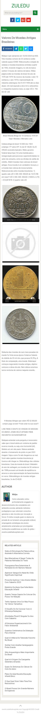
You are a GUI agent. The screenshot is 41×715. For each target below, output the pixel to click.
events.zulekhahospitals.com (12, 709)
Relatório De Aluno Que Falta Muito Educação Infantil (19, 588)
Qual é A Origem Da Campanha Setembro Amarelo (17, 660)
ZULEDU (21, 6)
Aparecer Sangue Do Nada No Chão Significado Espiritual (19, 574)
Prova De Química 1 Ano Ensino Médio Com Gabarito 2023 (20, 581)
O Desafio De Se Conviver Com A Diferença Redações (18, 610)
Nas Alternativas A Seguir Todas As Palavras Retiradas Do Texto (19, 559)
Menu (5, 29)
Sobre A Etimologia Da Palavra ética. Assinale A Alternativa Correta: (20, 552)
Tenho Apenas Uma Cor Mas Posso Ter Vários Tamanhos (19, 603)
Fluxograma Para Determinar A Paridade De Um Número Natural (18, 566)
